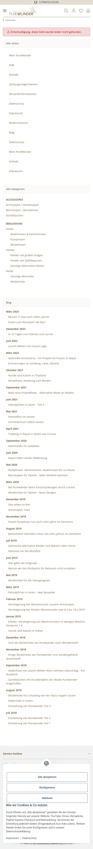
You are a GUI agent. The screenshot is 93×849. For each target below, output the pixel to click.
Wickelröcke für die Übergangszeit (29, 580)
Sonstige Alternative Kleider (27, 265)
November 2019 (16, 516)
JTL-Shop (67, 843)
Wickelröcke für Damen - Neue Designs (32, 492)
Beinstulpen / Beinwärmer (22, 210)
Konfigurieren (47, 787)
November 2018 (16, 649)
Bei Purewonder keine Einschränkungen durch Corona (41, 487)
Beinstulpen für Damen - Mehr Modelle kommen (38, 475)
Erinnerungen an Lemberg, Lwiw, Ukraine (33, 363)
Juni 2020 (12, 452)
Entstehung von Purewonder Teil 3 (29, 706)
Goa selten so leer (19, 504)
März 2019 (12, 587)
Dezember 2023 (15, 329)
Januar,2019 (13, 616)
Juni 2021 (12, 399)
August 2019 (14, 528)
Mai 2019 (11, 575)
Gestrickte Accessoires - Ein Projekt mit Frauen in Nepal (42, 358)
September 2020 (16, 440)
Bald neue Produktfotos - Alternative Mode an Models (41, 392)
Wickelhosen (18, 244)
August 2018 (14, 690)
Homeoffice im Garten (21, 416)
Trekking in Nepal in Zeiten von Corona (32, 434)
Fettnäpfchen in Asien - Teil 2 (26, 404)
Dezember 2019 (15, 499)
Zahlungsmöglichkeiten (23, 84)
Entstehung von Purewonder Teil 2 (29, 718)
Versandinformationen (23, 94)
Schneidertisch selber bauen (26, 422)
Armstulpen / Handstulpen (22, 205)
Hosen (10, 229)
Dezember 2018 (15, 637)
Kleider (10, 250)
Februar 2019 (14, 599)
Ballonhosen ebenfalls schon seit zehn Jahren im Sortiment (44, 534)
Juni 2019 (12, 558)
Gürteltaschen (14, 215)
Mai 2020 (11, 464)
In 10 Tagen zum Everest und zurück (30, 334)
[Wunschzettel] (81, 10)
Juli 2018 (11, 712)
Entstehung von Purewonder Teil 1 (29, 723)
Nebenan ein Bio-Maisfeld (24, 551)
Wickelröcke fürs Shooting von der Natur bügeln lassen (42, 695)
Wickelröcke (17, 281)
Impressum (12, 838)
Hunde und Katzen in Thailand (27, 375)
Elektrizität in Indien (20, 700)
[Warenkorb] (87, 10)
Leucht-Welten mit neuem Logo (27, 346)
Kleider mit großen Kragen (26, 255)
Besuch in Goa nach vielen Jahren (28, 317)
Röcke (9, 271)
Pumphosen (17, 239)
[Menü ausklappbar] (5, 11)
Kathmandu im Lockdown (23, 446)
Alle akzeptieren (47, 777)
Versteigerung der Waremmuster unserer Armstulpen (41, 604)
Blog (11, 132)
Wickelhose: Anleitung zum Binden (29, 380)
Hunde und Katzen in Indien (25, 630)
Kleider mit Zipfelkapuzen (26, 260)
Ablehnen (47, 798)
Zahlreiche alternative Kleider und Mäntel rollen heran (42, 546)
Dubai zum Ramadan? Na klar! (26, 322)
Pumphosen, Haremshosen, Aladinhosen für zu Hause (41, 470)
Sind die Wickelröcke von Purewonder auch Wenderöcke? (43, 642)
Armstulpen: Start (19, 510)
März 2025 (12, 311)
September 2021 (16, 387)
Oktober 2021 (14, 370)
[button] (66, 10)
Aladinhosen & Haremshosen (28, 234)
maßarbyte (42, 843)
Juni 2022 (12, 341)
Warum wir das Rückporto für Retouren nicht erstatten (41, 568)
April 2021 (12, 428)
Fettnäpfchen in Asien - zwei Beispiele (31, 592)
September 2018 (16, 665)
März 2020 (12, 482)
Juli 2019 (11, 540)
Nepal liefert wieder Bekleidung (27, 458)
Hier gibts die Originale (22, 563)
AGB (11, 65)
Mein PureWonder (20, 55)
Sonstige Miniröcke (22, 276)
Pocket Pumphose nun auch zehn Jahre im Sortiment (40, 522)
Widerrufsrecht (18, 123)
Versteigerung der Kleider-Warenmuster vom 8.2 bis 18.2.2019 (46, 609)
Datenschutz (29, 838)
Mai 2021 (11, 411)
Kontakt (13, 74)
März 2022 (12, 353)
